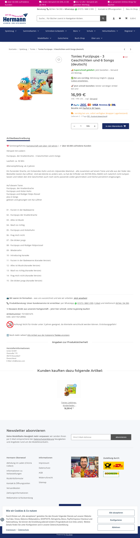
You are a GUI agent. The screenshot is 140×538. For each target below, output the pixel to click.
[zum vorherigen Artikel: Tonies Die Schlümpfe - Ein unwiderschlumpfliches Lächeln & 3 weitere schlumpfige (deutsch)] (125, 49)
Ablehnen (115, 527)
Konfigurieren (115, 520)
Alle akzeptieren (115, 513)
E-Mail (97, 303)
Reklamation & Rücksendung (20, 497)
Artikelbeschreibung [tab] (18, 138)
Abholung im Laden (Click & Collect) (19, 464)
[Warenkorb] (130, 18)
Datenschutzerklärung (44, 439)
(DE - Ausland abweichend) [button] (97, 116)
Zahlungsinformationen (17, 493)
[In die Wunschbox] (59, 60)
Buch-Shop (80, 38)
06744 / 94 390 (54, 9)
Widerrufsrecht (46, 477)
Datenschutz (44, 468)
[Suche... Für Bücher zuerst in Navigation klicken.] (68, 18)
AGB (41, 472)
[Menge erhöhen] (95, 126)
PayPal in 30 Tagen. (92, 108)
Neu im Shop (132, 9)
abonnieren (121, 437)
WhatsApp (69, 9)
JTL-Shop (69, 534)
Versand (93, 98)
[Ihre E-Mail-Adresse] (91, 437)
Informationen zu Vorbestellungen (14, 472)
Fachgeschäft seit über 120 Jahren (42, 146)
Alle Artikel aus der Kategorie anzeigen (48, 335)
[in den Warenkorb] (115, 126)
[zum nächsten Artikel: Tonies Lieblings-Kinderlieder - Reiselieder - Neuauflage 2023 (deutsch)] (130, 49)
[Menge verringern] (74, 126)
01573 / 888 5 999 (84, 9)
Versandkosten (13, 488)
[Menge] (80, 126)
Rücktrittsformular (15, 478)
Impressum (44, 463)
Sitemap (42, 482)
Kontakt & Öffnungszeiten (110, 9)
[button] (114, 18)
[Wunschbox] (120, 18)
